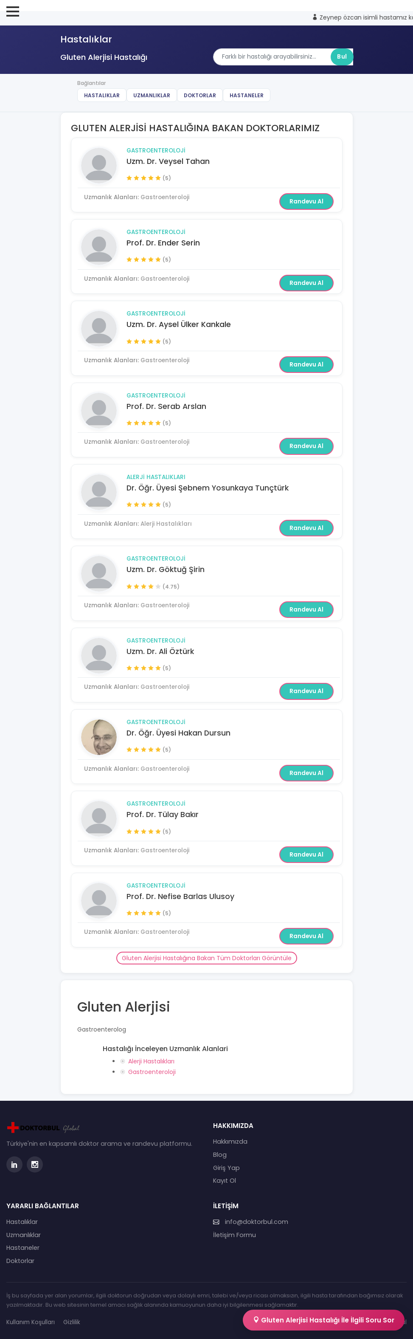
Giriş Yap (226, 1168)
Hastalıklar (102, 95)
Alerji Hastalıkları (155, 477)
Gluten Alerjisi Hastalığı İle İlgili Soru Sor (323, 1320)
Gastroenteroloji (155, 151)
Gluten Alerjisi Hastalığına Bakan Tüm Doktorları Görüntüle (207, 958)
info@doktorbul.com (250, 1222)
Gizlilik (71, 1322)
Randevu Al (306, 201)
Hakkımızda (230, 1141)
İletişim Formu (234, 1235)
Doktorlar (200, 95)
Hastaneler (247, 95)
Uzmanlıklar (151, 95)
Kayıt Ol (224, 1180)
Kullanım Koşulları (30, 1322)
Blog (220, 1154)
